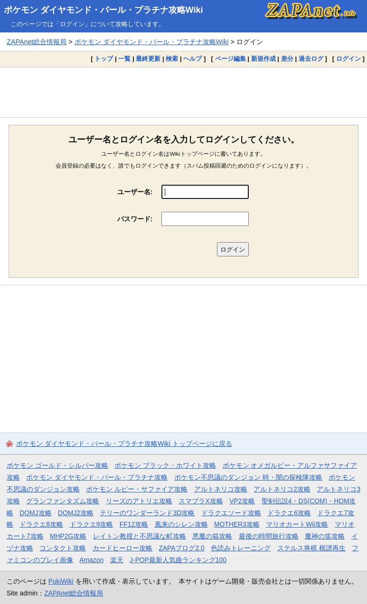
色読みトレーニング (241, 548)
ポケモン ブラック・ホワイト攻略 (165, 465)
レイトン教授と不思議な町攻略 (139, 536)
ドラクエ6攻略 (289, 513)
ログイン (348, 58)
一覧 (124, 58)
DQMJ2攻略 (76, 513)
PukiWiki (61, 581)
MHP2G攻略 (68, 536)
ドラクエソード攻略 (231, 513)
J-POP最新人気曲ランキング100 (178, 560)
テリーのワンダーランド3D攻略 (147, 513)
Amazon (91, 560)
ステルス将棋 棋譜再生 (311, 548)
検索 (172, 58)
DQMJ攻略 (35, 513)
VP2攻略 (242, 501)
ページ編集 (230, 58)
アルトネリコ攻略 (220, 489)
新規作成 (263, 58)
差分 (287, 58)
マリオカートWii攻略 (297, 524)
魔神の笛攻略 (325, 536)
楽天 (116, 560)
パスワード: (135, 219)
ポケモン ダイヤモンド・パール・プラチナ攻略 (97, 477)
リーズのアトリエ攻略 (139, 501)
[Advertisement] (183, 92)
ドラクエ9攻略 (91, 524)
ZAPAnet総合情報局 (36, 42)
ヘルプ (192, 58)
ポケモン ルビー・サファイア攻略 (137, 489)
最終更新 (148, 58)
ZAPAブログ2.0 (181, 548)
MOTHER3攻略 (237, 524)
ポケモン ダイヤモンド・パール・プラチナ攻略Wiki (103, 10)
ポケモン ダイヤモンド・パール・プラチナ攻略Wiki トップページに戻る (124, 443)
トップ (103, 58)
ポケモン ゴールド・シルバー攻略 (57, 465)
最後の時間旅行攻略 (269, 536)
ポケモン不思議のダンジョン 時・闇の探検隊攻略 (248, 477)
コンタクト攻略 (62, 548)
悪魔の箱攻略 (212, 536)
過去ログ (311, 58)
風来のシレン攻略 (181, 524)
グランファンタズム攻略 (62, 501)
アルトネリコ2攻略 (282, 489)
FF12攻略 (134, 524)
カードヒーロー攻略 (122, 548)
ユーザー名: (135, 192)
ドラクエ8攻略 (41, 524)
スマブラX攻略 (201, 501)
